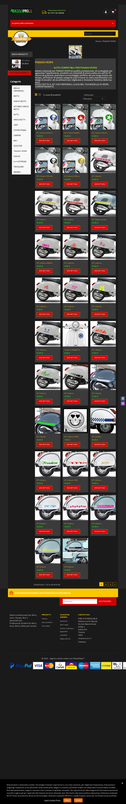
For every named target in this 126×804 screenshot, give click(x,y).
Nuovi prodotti (47, 622)
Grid (36, 95)
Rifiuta (67, 800)
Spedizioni (64, 621)
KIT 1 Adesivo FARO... (72, 437)
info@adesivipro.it (84, 638)
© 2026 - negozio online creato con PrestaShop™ (63, 658)
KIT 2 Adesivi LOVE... (71, 480)
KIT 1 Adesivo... (69, 263)
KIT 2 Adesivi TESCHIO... (45, 176)
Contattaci (63, 635)
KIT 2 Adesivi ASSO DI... (45, 133)
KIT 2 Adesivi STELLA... (100, 133)
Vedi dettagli (44, 141)
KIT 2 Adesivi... (97, 176)
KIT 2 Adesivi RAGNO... (72, 133)
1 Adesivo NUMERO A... (72, 350)
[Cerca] (100, 33)
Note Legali (64, 625)
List (40, 95)
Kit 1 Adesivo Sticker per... (26, 60)
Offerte (44, 619)
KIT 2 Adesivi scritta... (99, 219)
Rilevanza (93, 98)
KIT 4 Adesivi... (69, 567)
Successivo (114, 584)
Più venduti (46, 626)
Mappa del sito (65, 639)
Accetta (78, 800)
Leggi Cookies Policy (52, 800)
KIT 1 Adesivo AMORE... (45, 263)
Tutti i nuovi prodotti (19, 73)
